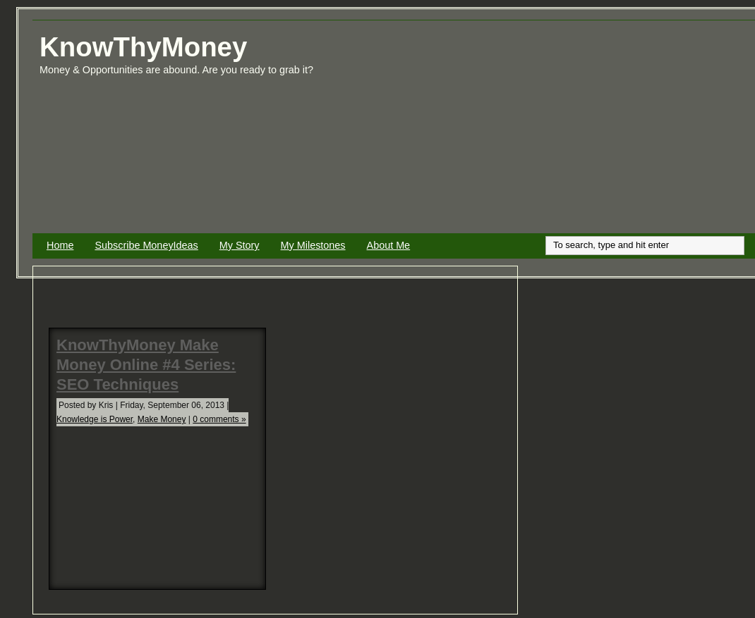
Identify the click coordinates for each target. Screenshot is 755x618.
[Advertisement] (598, 132)
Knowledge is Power (94, 419)
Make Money (162, 419)
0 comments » (219, 419)
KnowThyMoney (143, 47)
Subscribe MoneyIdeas (146, 245)
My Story (239, 245)
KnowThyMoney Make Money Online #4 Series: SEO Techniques (146, 364)
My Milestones (313, 245)
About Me (389, 245)
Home (60, 245)
